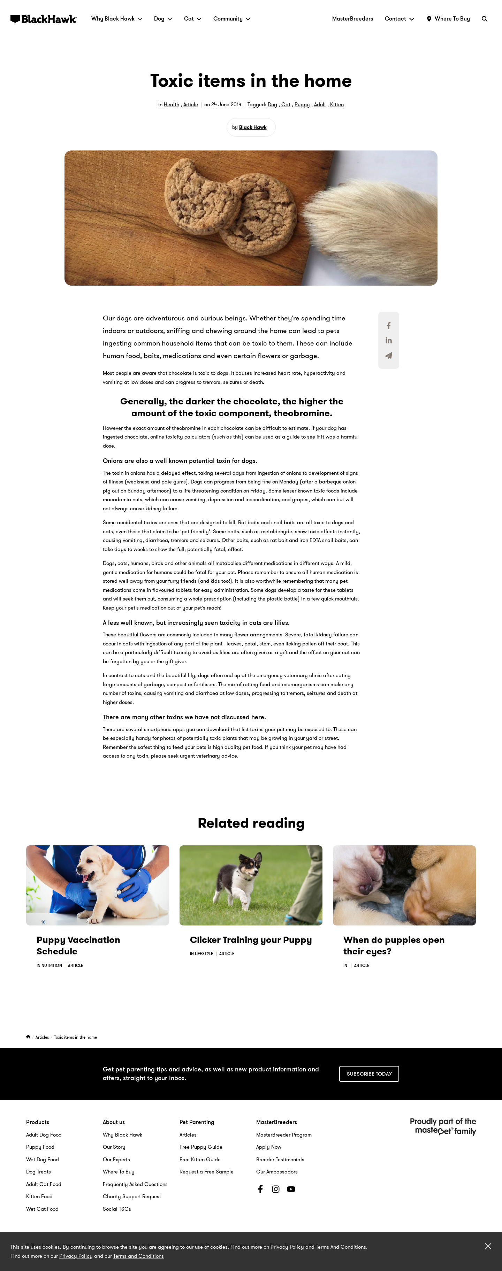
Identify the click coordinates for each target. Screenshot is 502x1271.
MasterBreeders (352, 19)
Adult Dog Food (44, 1135)
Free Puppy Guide (201, 1147)
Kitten (337, 104)
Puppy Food (40, 1147)
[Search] (485, 18)
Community (231, 19)
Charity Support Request (132, 1196)
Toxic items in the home (75, 1037)
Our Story (114, 1147)
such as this (228, 437)
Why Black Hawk (116, 19)
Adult (320, 104)
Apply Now (268, 1147)
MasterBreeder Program (284, 1135)
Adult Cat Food (43, 1184)
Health (171, 104)
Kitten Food (39, 1196)
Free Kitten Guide (200, 1159)
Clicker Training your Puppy (251, 939)
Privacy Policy (76, 1256)
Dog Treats (38, 1172)
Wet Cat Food (42, 1209)
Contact (399, 19)
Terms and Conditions (138, 1256)
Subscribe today (369, 1074)
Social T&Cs (117, 1209)
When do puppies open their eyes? (394, 945)
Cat (192, 19)
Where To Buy (119, 1172)
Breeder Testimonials (280, 1159)
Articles (43, 1037)
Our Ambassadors (277, 1172)
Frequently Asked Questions (135, 1184)
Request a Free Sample (207, 1172)
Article (190, 104)
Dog (163, 19)
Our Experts (116, 1159)
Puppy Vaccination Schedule (78, 945)
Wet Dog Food (42, 1159)
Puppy (302, 104)
